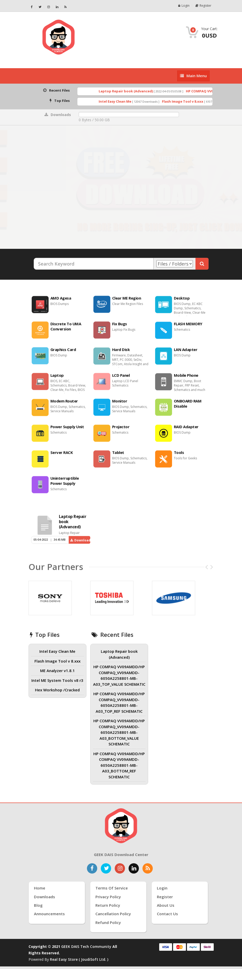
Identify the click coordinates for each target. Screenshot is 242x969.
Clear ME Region (126, 300)
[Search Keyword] (94, 264)
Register (203, 5)
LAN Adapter (186, 352)
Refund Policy (108, 922)
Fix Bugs (119, 326)
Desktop (182, 300)
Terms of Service (111, 888)
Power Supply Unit (67, 429)
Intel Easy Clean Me (123, 101)
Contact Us (167, 913)
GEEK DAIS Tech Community (86, 946)
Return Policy (107, 905)
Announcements (49, 913)
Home (39, 888)
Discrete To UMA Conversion (65, 329)
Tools (179, 455)
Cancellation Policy (113, 913)
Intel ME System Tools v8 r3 (57, 680)
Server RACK (61, 455)
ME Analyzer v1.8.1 (57, 670)
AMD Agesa (60, 300)
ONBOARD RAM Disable (188, 406)
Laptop (57, 378)
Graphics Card (63, 352)
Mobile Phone (186, 378)
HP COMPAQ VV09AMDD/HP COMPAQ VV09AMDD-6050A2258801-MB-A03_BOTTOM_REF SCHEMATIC (119, 765)
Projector (121, 429)
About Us (165, 905)
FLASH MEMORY (188, 326)
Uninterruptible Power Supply (64, 483)
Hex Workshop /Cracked (57, 689)
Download (80, 543)
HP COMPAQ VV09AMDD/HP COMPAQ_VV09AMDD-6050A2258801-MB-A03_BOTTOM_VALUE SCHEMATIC (119, 732)
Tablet (118, 455)
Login (184, 5)
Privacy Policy (108, 896)
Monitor (119, 403)
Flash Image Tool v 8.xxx (190, 101)
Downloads (44, 896)
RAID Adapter (186, 429)
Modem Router (64, 403)
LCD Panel (121, 378)
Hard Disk (121, 352)
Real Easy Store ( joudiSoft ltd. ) (79, 959)
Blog (38, 905)
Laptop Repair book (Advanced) (134, 91)
